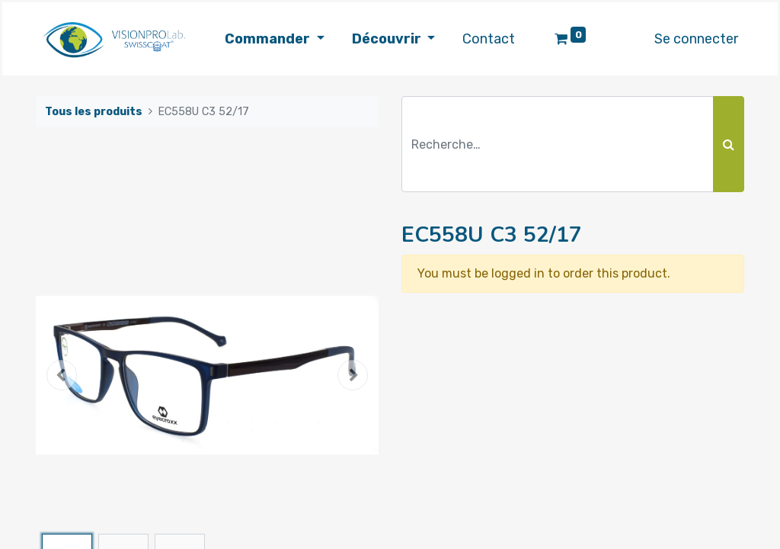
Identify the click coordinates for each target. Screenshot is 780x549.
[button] (62, 375)
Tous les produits (93, 111)
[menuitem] (488, 39)
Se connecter (696, 38)
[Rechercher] (728, 144)
